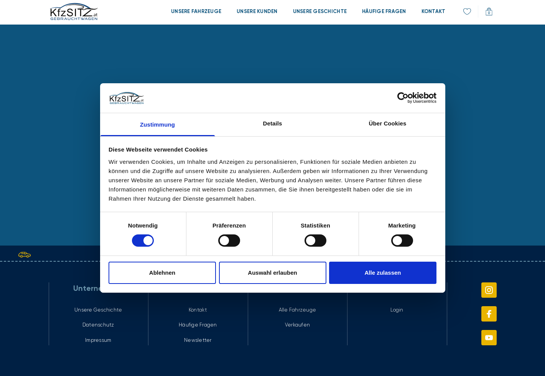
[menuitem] (196, 11)
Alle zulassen (382, 272)
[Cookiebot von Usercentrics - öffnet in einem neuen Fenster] (402, 98)
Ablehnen (162, 272)
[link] (73, 11)
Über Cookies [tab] (388, 123)
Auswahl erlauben (272, 272)
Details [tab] (272, 123)
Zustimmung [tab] (157, 124)
